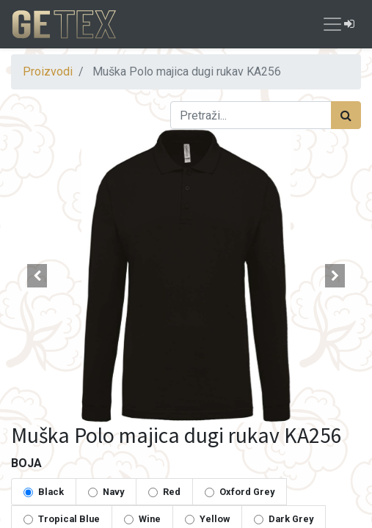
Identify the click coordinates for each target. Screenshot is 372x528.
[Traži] (346, 115)
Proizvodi (48, 71)
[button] (37, 275)
